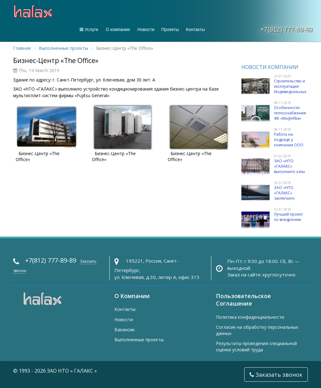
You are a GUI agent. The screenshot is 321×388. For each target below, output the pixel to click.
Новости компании (269, 67)
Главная (22, 48)
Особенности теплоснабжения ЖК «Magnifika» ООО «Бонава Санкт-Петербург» (290, 118)
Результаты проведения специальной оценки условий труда (256, 346)
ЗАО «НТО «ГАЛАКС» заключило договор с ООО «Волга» (288, 198)
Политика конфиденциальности (250, 317)
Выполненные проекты (63, 48)
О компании (118, 29)
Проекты (170, 29)
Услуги (89, 29)
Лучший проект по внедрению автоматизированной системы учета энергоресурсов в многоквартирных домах (272, 232)
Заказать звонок (276, 374)
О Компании (132, 296)
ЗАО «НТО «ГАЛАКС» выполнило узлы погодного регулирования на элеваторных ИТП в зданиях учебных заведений (273, 177)
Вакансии (124, 330)
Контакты (195, 29)
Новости (145, 29)
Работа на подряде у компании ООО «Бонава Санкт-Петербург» (288, 145)
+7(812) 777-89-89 (286, 29)
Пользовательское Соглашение (243, 299)
